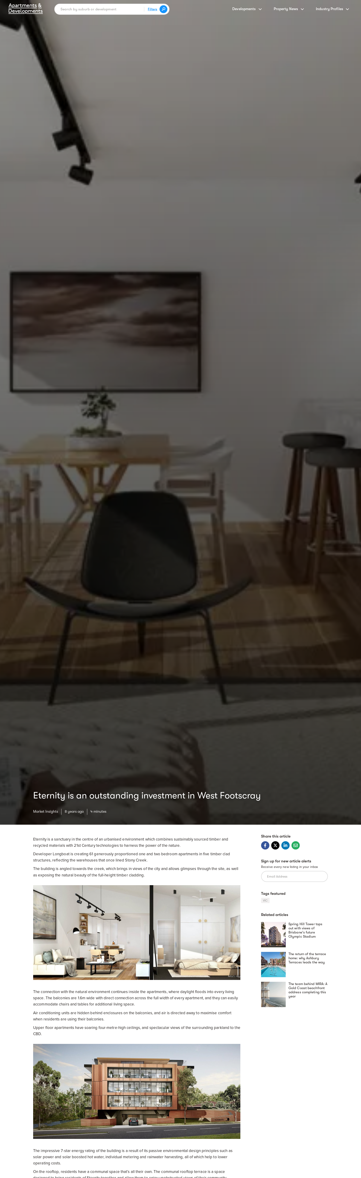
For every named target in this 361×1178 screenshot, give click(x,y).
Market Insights (45, 811)
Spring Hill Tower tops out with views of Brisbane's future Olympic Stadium (305, 930)
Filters (152, 9)
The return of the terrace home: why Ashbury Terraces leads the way (307, 958)
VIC (265, 900)
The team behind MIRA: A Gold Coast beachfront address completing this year (307, 990)
